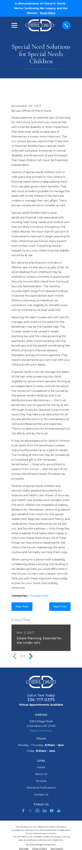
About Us (41, 774)
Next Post (60, 606)
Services (41, 781)
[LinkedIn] (44, 810)
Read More (47, 13)
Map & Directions (41, 730)
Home (41, 767)
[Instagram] (37, 810)
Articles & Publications (41, 787)
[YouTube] (51, 810)
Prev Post (22, 606)
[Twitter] (30, 810)
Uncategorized (38, 595)
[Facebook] (23, 810)
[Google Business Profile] (59, 810)
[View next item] (31, 656)
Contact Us (41, 794)
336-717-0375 (41, 699)
